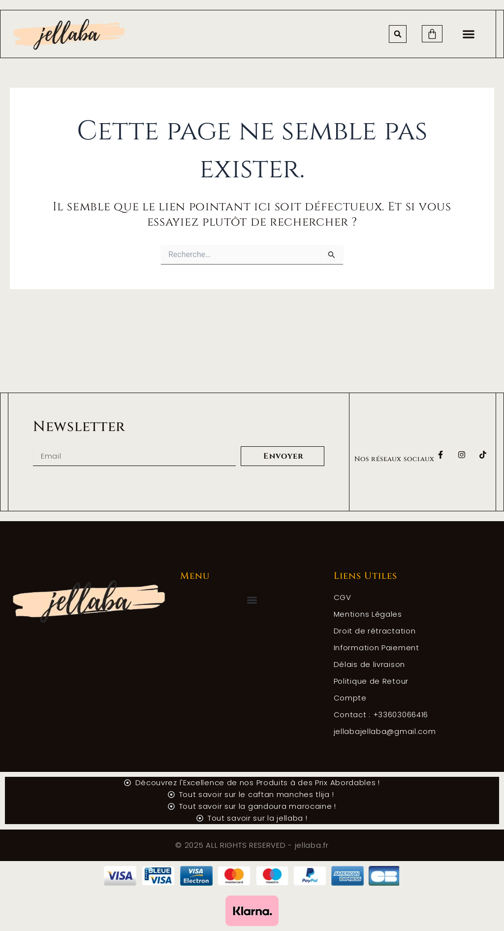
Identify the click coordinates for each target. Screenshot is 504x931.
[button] (398, 34)
